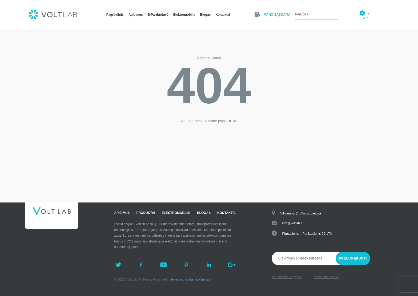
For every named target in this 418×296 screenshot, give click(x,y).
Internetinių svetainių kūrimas (189, 279)
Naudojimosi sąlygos (286, 277)
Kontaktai (222, 15)
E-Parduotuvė (158, 15)
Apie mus (135, 15)
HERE (232, 121)
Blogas (205, 15)
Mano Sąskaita (277, 15)
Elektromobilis (184, 15)
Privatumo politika (327, 277)
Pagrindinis (115, 15)
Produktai (145, 213)
